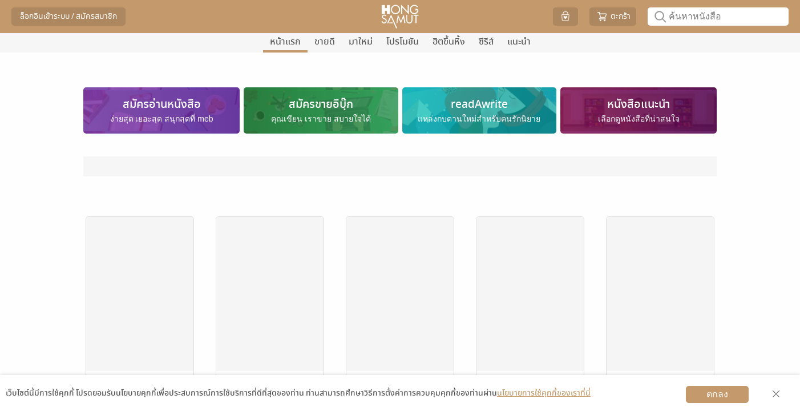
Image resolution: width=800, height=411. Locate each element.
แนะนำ (519, 42)
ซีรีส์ (486, 42)
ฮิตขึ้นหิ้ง (449, 42)
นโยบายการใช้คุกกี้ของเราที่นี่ (544, 393)
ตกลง (717, 394)
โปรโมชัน (402, 42)
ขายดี (324, 42)
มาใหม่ (361, 42)
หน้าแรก (285, 42)
